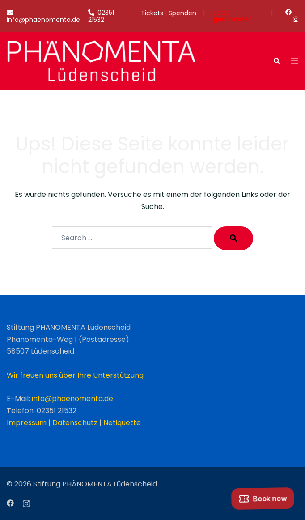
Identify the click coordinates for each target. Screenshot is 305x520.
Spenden (182, 13)
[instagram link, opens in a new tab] (294, 19)
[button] (276, 61)
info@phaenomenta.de (72, 398)
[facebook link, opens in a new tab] (288, 12)
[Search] (233, 238)
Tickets (152, 13)
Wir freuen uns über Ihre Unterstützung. (76, 375)
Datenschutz (74, 423)
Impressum (27, 423)
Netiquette (122, 423)
